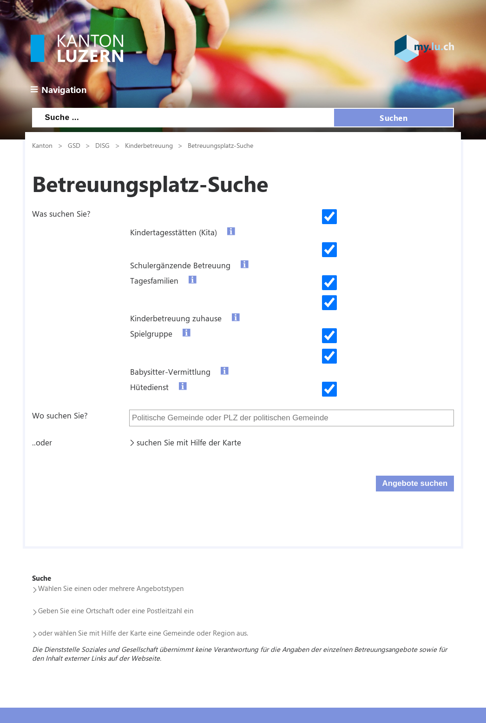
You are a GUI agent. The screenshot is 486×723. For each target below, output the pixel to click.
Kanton (42, 145)
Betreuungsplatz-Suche (220, 145)
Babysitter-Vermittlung (170, 371)
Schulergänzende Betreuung (180, 265)
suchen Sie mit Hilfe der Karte (189, 442)
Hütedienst (149, 387)
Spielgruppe (151, 333)
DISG (102, 145)
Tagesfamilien (154, 280)
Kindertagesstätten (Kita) (173, 232)
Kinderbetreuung (149, 145)
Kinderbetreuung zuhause (176, 318)
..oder (42, 442)
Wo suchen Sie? (60, 415)
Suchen (393, 118)
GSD (74, 145)
